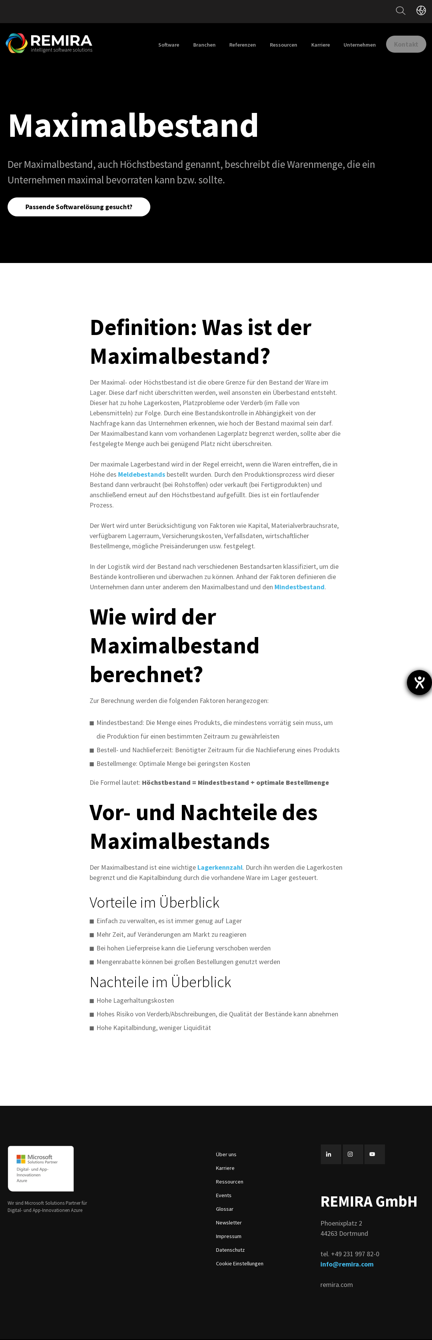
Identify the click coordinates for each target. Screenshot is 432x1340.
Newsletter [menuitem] (229, 1223)
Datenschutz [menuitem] (230, 1251)
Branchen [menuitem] (196, 44)
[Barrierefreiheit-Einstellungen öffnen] (419, 682)
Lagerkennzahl (220, 868)
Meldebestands (141, 475)
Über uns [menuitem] (226, 1155)
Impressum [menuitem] (228, 1237)
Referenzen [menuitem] (235, 44)
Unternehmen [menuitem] (352, 44)
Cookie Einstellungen (239, 1264)
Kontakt (402, 44)
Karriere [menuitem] (312, 44)
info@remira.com (347, 1264)
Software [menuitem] (160, 44)
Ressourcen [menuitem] (275, 44)
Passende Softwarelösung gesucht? (80, 207)
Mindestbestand (299, 588)
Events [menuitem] (224, 1196)
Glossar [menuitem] (224, 1210)
